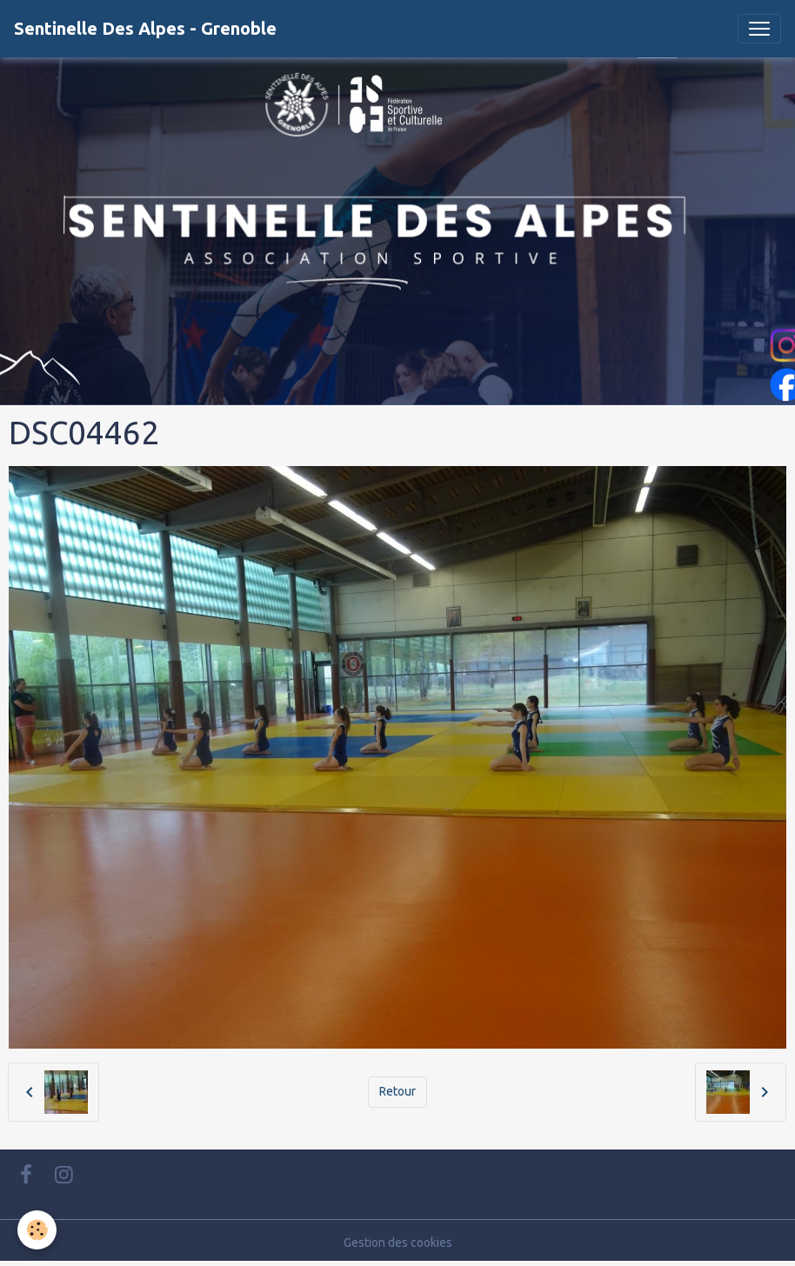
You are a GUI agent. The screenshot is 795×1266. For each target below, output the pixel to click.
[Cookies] (37, 1229)
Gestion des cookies (398, 1242)
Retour (397, 1091)
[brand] (145, 29)
